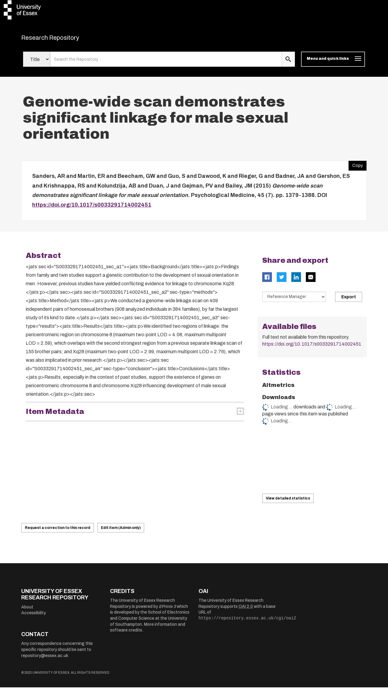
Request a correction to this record (57, 531)
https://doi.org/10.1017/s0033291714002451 (91, 208)
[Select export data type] (294, 301)
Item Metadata (55, 415)
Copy (355, 168)
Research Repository (63, 39)
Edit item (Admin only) (121, 531)
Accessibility (33, 617)
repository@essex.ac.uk (44, 659)
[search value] (166, 63)
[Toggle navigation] (333, 63)
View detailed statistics (288, 502)
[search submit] (288, 63)
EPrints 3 (167, 610)
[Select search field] (36, 63)
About (27, 610)
